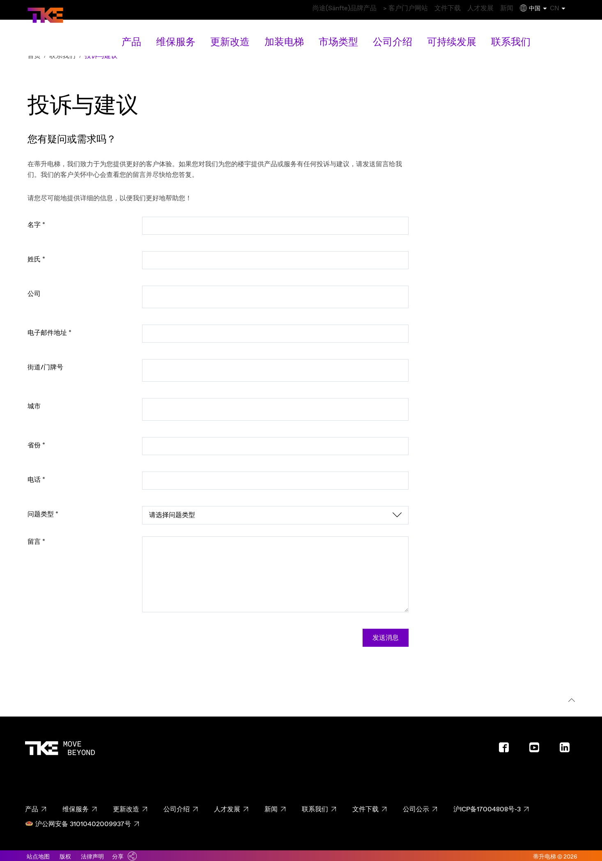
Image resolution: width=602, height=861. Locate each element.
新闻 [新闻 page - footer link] (271, 805)
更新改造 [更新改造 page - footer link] (126, 805)
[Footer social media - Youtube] (537, 746)
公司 (34, 290)
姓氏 (36, 255)
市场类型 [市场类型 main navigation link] (337, 34)
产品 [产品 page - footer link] (31, 805)
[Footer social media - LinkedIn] (568, 746)
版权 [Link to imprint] (65, 852)
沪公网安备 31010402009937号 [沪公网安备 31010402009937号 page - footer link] (78, 820)
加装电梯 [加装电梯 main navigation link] (293, 34)
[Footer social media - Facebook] (507, 746)
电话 (36, 476)
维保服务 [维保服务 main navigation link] (204, 34)
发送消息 (385, 633)
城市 (34, 402)
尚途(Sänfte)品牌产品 (299, 8)
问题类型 (43, 510)
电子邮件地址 (49, 329)
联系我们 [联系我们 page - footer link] (315, 805)
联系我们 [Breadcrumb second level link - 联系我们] (62, 52)
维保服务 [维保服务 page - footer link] (75, 805)
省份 (36, 441)
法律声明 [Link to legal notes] (92, 852)
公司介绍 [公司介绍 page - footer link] (176, 805)
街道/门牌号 (45, 363)
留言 (36, 538)
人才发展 (457, 8)
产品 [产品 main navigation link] (167, 34)
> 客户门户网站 (365, 8)
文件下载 (415, 8)
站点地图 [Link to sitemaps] (38, 852)
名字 (36, 221)
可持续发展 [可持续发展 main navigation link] (429, 34)
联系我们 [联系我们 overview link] (477, 34)
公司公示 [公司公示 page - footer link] (416, 805)
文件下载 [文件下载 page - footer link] (365, 805)
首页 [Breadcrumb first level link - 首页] (34, 52)
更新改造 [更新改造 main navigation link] (248, 34)
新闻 (493, 8)
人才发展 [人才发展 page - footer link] (227, 805)
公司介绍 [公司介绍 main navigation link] (381, 34)
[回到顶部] (570, 697)
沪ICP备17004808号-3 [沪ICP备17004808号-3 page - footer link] (487, 805)
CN (564, 8)
